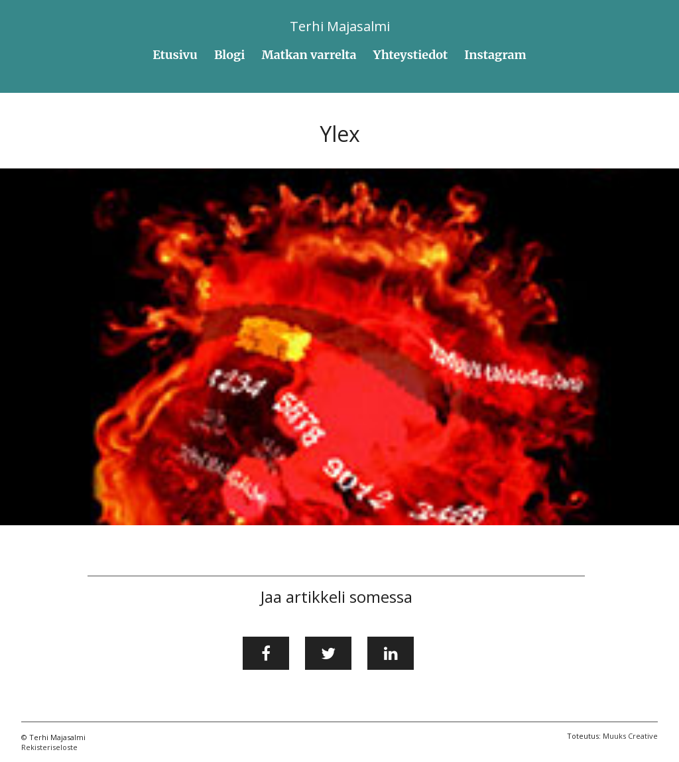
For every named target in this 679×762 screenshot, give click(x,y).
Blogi (229, 54)
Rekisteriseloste (49, 747)
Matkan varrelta (309, 54)
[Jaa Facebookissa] (266, 653)
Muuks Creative (630, 736)
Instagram (495, 54)
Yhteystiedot (410, 54)
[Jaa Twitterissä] (328, 653)
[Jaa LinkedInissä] (390, 653)
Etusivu (175, 54)
